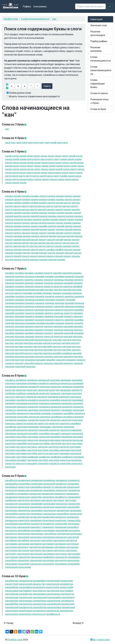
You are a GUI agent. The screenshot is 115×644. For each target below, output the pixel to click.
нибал (10, 436)
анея (19, 282)
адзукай (52, 580)
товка (43, 450)
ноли (68, 329)
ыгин (61, 359)
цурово (48, 560)
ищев (30, 323)
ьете (80, 359)
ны (44, 169)
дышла (23, 413)
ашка (20, 289)
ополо (10, 443)
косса (65, 429)
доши (29, 306)
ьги (34, 256)
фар (51, 249)
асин (29, 286)
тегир (43, 446)
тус (25, 246)
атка (67, 286)
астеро (36, 496)
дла (18, 216)
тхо (42, 246)
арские (35, 493)
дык (9, 219)
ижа (76, 222)
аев (60, 195)
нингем (63, 533)
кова (19, 326)
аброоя (11, 480)
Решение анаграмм (96, 49)
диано (66, 403)
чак (26, 252)
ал (36, 155)
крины (10, 433)
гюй (42, 209)
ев (23, 162)
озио (39, 333)
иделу (78, 416)
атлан (21, 390)
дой (35, 216)
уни (75, 246)
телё (9, 346)
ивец (39, 316)
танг (9, 343)
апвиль (49, 490)
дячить (11, 516)
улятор (24, 557)
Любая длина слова (20, 92)
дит (77, 212)
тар (76, 239)
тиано (10, 450)
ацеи (9, 289)
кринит (48, 527)
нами (68, 326)
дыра (69, 306)
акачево (66, 580)
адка (9, 276)
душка (78, 410)
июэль (57, 426)
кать (78, 323)
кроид (22, 433)
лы (8, 169)
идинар (24, 523)
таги (67, 339)
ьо (75, 179)
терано (60, 547)
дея (26, 212)
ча (15, 179)
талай (55, 443)
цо (8, 179)
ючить (77, 463)
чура (19, 359)
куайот (73, 527)
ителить (25, 614)
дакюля (11, 503)
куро (38, 326)
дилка (44, 406)
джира (21, 403)
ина (9, 226)
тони (29, 349)
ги (43, 159)
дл (8, 162)
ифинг (75, 423)
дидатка (25, 603)
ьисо (9, 363)
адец (77, 272)
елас (29, 309)
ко (80, 165)
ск (65, 172)
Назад (8, 622)
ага (43, 195)
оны (35, 236)
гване (66, 393)
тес (25, 242)
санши (33, 443)
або (17, 195)
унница (37, 557)
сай (26, 239)
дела (49, 296)
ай (22, 155)
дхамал (36, 513)
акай (69, 276)
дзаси (44, 403)
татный (72, 543)
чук (51, 252)
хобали (11, 560)
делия (66, 400)
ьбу (17, 256)
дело (59, 296)
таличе (59, 540)
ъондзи (73, 560)
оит (68, 232)
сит (42, 239)
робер (21, 443)
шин (60, 252)
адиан (21, 383)
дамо (10, 296)
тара (28, 343)
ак (29, 155)
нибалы (50, 533)
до (15, 162)
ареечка (66, 583)
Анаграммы (40, 6)
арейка (23, 493)
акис (9, 279)
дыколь (75, 513)
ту (29, 175)
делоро (61, 506)
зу (58, 162)
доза (79, 303)
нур (9, 232)
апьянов (52, 583)
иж (80, 162)
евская (23, 516)
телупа (35, 547)
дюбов (35, 413)
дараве (37, 503)
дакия (53, 396)
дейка (55, 400)
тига (37, 346)
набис (33, 433)
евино (57, 413)
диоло (67, 406)
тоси (38, 349)
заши (20, 316)
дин (60, 212)
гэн (33, 209)
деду (39, 296)
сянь (57, 339)
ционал (36, 560)
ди (78, 159)
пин (70, 236)
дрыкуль (26, 607)
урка (47, 353)
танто (66, 443)
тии (33, 242)
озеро (77, 436)
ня (52, 169)
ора (52, 236)
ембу (10, 313)
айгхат (61, 483)
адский (49, 483)
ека (79, 219)
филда (44, 456)
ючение (24, 567)
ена (34, 222)
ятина (10, 466)
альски (11, 490)
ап (51, 155)
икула (33, 419)
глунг (10, 396)
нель (19, 329)
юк (15, 182)
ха (71, 175)
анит (38, 282)
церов (10, 460)
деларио (40, 600)
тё (43, 175)
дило (30, 303)
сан (34, 239)
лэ (16, 169)
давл (37, 293)
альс (38, 279)
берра (10, 393)
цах (77, 249)
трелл (10, 453)
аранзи (74, 490)
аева (39, 276)
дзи (35, 212)
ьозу (38, 363)
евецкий (68, 607)
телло (64, 446)
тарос (32, 446)
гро (74, 206)
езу (71, 219)
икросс (49, 523)
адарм (77, 380)
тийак (21, 450)
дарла (21, 400)
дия (9, 216)
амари (77, 383)
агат (48, 272)
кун (17, 229)
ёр (43, 429)
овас (19, 333)
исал (49, 319)
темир (75, 446)
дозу (9, 306)
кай (60, 226)
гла (33, 206)
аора (58, 282)
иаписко (39, 610)
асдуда (24, 496)
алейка (36, 486)
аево (49, 276)
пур (78, 236)
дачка (44, 400)
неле (9, 329)
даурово (11, 600)
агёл (57, 272)
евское (60, 516)
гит (25, 206)
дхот (49, 306)
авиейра (39, 580)
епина (45, 416)
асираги (38, 587)
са (51, 172)
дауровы (26, 600)
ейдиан (36, 520)
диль (40, 303)
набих (44, 433)
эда (9, 259)
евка (79, 306)
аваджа (24, 480)
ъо (30, 179)
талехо (47, 540)
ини (18, 226)
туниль (61, 553)
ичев (9, 323)
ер (37, 162)
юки (43, 259)
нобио (21, 436)
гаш (75, 202)
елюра (10, 416)
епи (51, 222)
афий (77, 286)
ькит (19, 363)
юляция (11, 567)
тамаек (11, 543)
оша (61, 236)
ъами (40, 359)
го (50, 159)
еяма (78, 313)
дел (9, 212)
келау (54, 429)
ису (34, 226)
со (72, 172)
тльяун (35, 550)
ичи (52, 226)
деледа (49, 506)
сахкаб (73, 537)
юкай (20, 366)
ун (50, 175)
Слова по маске (99, 93)
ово (60, 232)
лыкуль (11, 530)
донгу (56, 410)
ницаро (76, 533)
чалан (32, 460)
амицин (36, 490)
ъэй (69, 252)
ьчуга (21, 463)
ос (22, 172)
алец (29, 279)
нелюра (23, 533)
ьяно (68, 363)
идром (10, 419)
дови (69, 303)
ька (42, 256)
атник (32, 390)
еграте (23, 520)
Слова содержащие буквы (97, 83)
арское (60, 493)
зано (9, 316)
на (23, 169)
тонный (35, 553)
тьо (50, 246)
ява (61, 259)
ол (73, 169)
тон (66, 242)
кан (54, 18)
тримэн (48, 553)
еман (79, 309)
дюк (37, 219)
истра (43, 423)
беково (11, 500)
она (26, 236)
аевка (32, 383)
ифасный (53, 614)
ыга (9, 256)
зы (65, 162)
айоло (43, 383)
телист (23, 547)
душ (61, 216)
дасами (49, 503)
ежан (19, 309)
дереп (10, 403)
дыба (59, 306)
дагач (42, 396)
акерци (11, 486)
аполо (55, 386)
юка (34, 259)
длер (59, 303)
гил (17, 206)
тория (65, 450)
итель (64, 423)
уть (42, 249)
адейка (24, 483)
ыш (53, 179)
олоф (69, 333)
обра (9, 333)
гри (66, 206)
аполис (62, 490)
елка (49, 309)
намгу (55, 433)
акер (79, 276)
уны (9, 249)
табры (44, 443)
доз (26, 216)
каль (69, 323)
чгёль (43, 460)
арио (10, 286)
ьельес (24, 563)
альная (60, 486)
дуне (39, 306)
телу (75, 343)
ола (76, 232)
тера (19, 346)
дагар (31, 396)
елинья (49, 520)
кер (77, 226)
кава (40, 323)
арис (19, 286)
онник (77, 440)
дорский (12, 607)
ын (45, 179)
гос (50, 206)
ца (78, 175)
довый (44, 410)
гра (58, 206)
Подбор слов (11, 18)
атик (58, 286)
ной (68, 229)
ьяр (59, 256)
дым (18, 219)
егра (9, 309)
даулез (74, 503)
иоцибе (61, 523)
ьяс (67, 256)
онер (9, 336)
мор (26, 229)
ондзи (32, 440)
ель (26, 222)
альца (55, 383)
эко (17, 259)
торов (76, 450)
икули (44, 419)
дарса (33, 400)
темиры (47, 547)
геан (67, 289)
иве (68, 222)
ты (35, 175)
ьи (68, 179)
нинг (48, 329)
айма (59, 276)
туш (33, 246)
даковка (39, 593)
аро (51, 199)
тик (42, 242)
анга (78, 279)
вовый (32, 393)
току (76, 346)
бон (43, 202)
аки (76, 195)
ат (65, 155)
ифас (79, 319)
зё (72, 162)
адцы (30, 276)
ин (16, 165)
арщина (11, 496)
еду (62, 219)
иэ (52, 165)
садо (68, 336)
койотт (36, 527)
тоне (19, 349)
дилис (33, 406)
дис (69, 212)
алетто (48, 486)
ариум (78, 386)
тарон (21, 446)
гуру (9, 293)
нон (77, 229)
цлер (29, 356)
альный (73, 486)
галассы (39, 590)
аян (9, 202)
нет (51, 229)
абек (9, 272)
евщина (11, 520)
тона (9, 349)
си (58, 172)
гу (57, 159)
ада (51, 195)
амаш (59, 279)
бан (17, 202)
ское (38, 339)
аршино (72, 493)
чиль (78, 356)
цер (18, 252)
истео (32, 423)
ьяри (78, 363)
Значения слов (98, 25)
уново (10, 456)
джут (61, 299)
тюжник (11, 557)
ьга (25, 256)
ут (56, 175)
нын (26, 232)
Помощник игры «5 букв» (99, 101)
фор (59, 249)
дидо (20, 303)
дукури (24, 513)
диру (49, 303)
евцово (73, 516)
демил (77, 400)
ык (38, 179)
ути (34, 249)
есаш (58, 313)
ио (23, 165)
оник (19, 336)
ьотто (10, 463)
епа (43, 222)
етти (68, 313)
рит (9, 239)
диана (55, 403)
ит (30, 165)
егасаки (11, 610)
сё (79, 172)
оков (58, 333)
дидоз (21, 406)
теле (66, 343)
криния (61, 527)
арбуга (10, 493)
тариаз (60, 543)
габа (39, 289)
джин (40, 299)
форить (49, 557)
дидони (24, 510)
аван (29, 272)
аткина (48, 496)
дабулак (25, 593)
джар (30, 299)
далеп (64, 396)
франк (67, 456)
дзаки (33, 403)
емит (20, 313)
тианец (72, 547)
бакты (77, 390)
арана (67, 386)
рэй (17, 239)
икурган (52, 610)
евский (48, 516)
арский (47, 493)
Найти (47, 86)
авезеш (49, 480)
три (17, 246)
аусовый (12, 590)
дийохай (53, 603)
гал (51, 202)
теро (28, 346)
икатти (36, 523)
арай (68, 282)
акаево (73, 483)
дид (43, 212)
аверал (62, 480)
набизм (24, 530)
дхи (70, 216)
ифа (43, 226)
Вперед (78, 622)
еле (17, 222)
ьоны (48, 363)
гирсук (47, 500)
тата (47, 343)
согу (48, 339)
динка (55, 406)
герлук (35, 500)
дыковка (54, 607)
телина (11, 547)
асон (39, 286)
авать (10, 380)
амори (22, 386)
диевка (37, 510)
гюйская (12, 593)
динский (67, 603)
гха (17, 209)
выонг (55, 393)
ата (68, 199)
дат (59, 209)
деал (30, 296)
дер (18, 212)
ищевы (45, 426)
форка (56, 456)
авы (34, 195)
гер (9, 206)
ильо (19, 319)
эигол (54, 463)
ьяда (58, 363)
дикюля (49, 510)
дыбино (62, 513)
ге (37, 159)
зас (59, 222)
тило (57, 346)
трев (48, 349)
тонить (11, 553)
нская (44, 436)
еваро (46, 413)
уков (9, 353)
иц (37, 165)
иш (45, 165)
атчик (54, 390)
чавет (21, 460)
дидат (78, 403)
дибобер (12, 603)
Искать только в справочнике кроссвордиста (34, 96)
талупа (71, 540)
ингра (66, 419)
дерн (10, 299)
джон (51, 299)
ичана (22, 426)
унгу (28, 353)
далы (67, 293)
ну (37, 169)
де (71, 159)
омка (79, 333)
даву (47, 293)
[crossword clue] (90, 6)
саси (9, 339)
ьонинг (48, 563)
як (23, 182)
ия (59, 165)
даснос (62, 503)
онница (36, 537)
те (15, 175)
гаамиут (25, 590)
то (22, 175)
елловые (25, 610)
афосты (61, 496)
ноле (58, 329)
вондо (43, 393)
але (9, 199)
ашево (65, 390)
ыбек (51, 359)
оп (15, 172)
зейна (67, 416)
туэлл (54, 453)
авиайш (11, 483)
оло (9, 236)
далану (24, 503)
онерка (23, 537)
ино (26, 226)
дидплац (40, 603)
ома (18, 236)
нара (78, 326)
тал (67, 239)
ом (80, 169)
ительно (38, 614)
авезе (21, 380)
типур (32, 450)
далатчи (67, 593)
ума (67, 246)
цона (39, 356)
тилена (11, 550)
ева (46, 219)
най (35, 229)
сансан (61, 537)
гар (59, 202)
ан (44, 155)
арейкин (11, 587)
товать (47, 550)
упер (37, 353)
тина (66, 346)
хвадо (78, 456)
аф (72, 155)
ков (9, 229)
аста (48, 286)
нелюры (37, 533)
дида (10, 303)
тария (10, 446)
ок (66, 169)
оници (55, 440)
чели (58, 356)
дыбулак (40, 607)
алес (19, 279)
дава (27, 293)
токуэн (59, 550)
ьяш (76, 256)
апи (34, 199)
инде (39, 319)
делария (53, 600)
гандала (53, 590)
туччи (43, 453)
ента (29, 313)
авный (43, 380)
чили (68, 356)
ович (29, 333)
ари (43, 199)
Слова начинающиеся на (35, 18)
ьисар (76, 460)
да (64, 159)
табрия (23, 540)
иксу (68, 316)
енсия (34, 416)
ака (68, 195)
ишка (20, 323)
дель (69, 296)
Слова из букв (98, 109)
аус (77, 199)
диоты (10, 410)
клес (9, 326)
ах (79, 155)
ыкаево (11, 563)
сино (19, 339)
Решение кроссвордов (97, 33)
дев (76, 209)
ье (61, 179)
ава (26, 195)
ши (23, 179)
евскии (36, 516)
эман (10, 366)
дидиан (11, 510)
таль (76, 339)
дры (52, 216)
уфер (57, 353)
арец (78, 282)
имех (29, 319)
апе (26, 199)
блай (30, 289)
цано (19, 356)
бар (34, 202)
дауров (11, 506)
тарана (23, 543)
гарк (48, 289)
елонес (61, 520)
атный (43, 390)
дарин (10, 400)
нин (60, 229)
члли (10, 359)
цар (68, 249)
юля (52, 259)
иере (49, 316)
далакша (53, 593)
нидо (39, 329)
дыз (78, 216)
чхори (54, 460)
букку (21, 393)
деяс (19, 299)
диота (78, 406)
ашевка (74, 496)
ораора (49, 537)
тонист (71, 550)
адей (67, 272)
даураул (68, 597)
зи (51, 162)
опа (44, 236)
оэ (30, 172)
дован (33, 410)
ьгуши (65, 460)
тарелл (36, 543)
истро (54, 423)
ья (8, 182)
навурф (62, 530)
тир (50, 242)
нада (58, 326)
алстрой (11, 583)
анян (48, 282)
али (17, 199)
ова (51, 232)
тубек (32, 453)
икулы (55, 419)
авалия (37, 480)
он (8, 172)
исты (59, 319)
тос (9, 246)
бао (26, 202)
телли (53, 446)
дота (19, 306)
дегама (24, 506)
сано (77, 336)
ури (26, 249)
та (8, 175)
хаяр (77, 353)
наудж (77, 433)
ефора (56, 416)
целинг (23, 560)
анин (29, 282)
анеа (9, 282)
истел (21, 423)
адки (19, 276)
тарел (77, 443)
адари (65, 380)
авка (38, 272)
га (30, 159)
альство (39, 583)
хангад (61, 557)
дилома (62, 510)
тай (59, 239)
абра (19, 272)
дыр (28, 219)
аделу (10, 383)
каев (50, 323)
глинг (77, 393)
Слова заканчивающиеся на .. (100, 70)
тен (9, 242)
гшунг (20, 396)
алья (48, 279)
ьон (50, 256)
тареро (48, 543)
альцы (66, 383)
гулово (70, 500)
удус (76, 349)
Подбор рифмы (98, 41)
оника (43, 440)
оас (34, 232)
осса (48, 336)
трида (21, 453)
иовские (66, 610)
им (8, 165)
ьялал (43, 463)
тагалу (35, 540)
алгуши (24, 486)
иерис (22, 419)
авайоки (25, 580)
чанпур (61, 560)
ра (44, 172)
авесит (74, 480)
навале (37, 530)
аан (9, 195)
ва (23, 159)
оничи (66, 440)
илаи (78, 316)
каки (59, 323)
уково (64, 453)
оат (43, 232)
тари (38, 343)
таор (19, 343)
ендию (22, 416)
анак (69, 279)
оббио (55, 436)
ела (9, 222)
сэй (51, 239)
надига (74, 530)
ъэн (77, 252)
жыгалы (73, 520)
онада (10, 440)
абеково (11, 580)
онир (29, 336)
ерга (48, 313)
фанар (32, 456)
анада (44, 386)
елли (69, 309)
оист (48, 333)
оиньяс (11, 537)
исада (77, 419)
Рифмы (27, 6)
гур (9, 209)
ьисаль (36, 563)
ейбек (68, 413)
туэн (57, 349)
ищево (33, 426)
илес (9, 319)
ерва (39, 313)
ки (73, 165)
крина (76, 429)
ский (29, 339)
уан (58, 246)
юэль (30, 366)
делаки (36, 506)
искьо (10, 423)
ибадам (11, 523)
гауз (58, 289)
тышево (73, 553)
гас (67, 202)
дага (57, 293)
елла (59, 309)
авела (32, 380)
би (16, 159)
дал (50, 209)
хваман (74, 557)
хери (9, 356)
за (44, 162)
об (59, 169)
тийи (47, 346)
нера (29, 329)
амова (10, 386)
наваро (49, 530)
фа (63, 175)
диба (70, 299)
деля (79, 296)
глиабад (66, 590)
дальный (40, 597)
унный (75, 453)
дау (67, 209)
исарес (74, 523)
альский (25, 583)
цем (9, 252)
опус (39, 336)
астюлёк (67, 587)
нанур (66, 433)
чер (35, 252)
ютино (65, 463)
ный (23, 527)
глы (41, 206)
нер (43, 229)
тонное (23, 553)
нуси (78, 329)
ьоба (29, 363)
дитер (22, 410)
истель (11, 527)
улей (19, 353)
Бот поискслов (101, 639)
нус (17, 232)
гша (25, 209)
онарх (21, 440)
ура (18, 249)
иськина (11, 614)
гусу (18, 293)
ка (66, 165)
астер (10, 390)
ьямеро (74, 563)
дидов (10, 406)
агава (55, 380)
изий (58, 316)
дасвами (54, 597)
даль (77, 293)
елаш (39, 309)
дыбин (10, 413)
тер (17, 242)
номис (33, 436)
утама (21, 456)
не (30, 169)
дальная (12, 597)
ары (60, 199)
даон (20, 296)
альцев (23, 490)
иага (29, 316)
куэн (48, 326)
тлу (58, 242)
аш (8, 159)
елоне (79, 413)
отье (58, 336)
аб (8, 155)
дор (43, 216)
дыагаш (49, 513)
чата (48, 356)
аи (15, 155)
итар (69, 319)
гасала (23, 500)
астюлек (52, 587)
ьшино (32, 463)
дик (52, 212)
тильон (23, 550)
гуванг (58, 500)
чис (43, 252)
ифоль (10, 426)
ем (30, 162)
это (25, 259)
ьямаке (61, 563)
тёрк (66, 349)
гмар (77, 289)
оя (37, 172)
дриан (67, 410)
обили (66, 436)
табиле (11, 540)
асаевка (25, 587)
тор (74, 242)
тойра (54, 450)
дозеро (75, 510)
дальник (25, 597)
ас (58, 155)
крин (29, 326)
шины (30, 359)
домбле (11, 513)
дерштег (67, 600)
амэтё (33, 386)
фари (67, 353)
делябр (74, 506)
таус (56, 343)
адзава (37, 483)
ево (54, 219)
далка (75, 396)
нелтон (11, 533)
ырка (71, 359)
